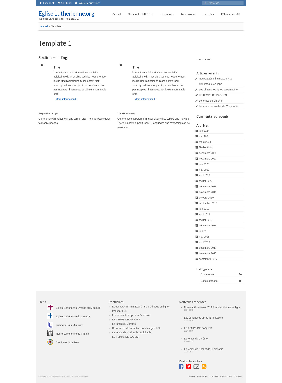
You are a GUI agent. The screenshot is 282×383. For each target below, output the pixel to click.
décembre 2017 (208, 247)
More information (66, 99)
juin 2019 (204, 208)
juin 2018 (204, 231)
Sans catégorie (209, 280)
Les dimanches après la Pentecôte (218, 89)
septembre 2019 (208, 203)
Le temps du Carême (211, 100)
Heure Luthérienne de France (68, 333)
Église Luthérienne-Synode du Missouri (73, 307)
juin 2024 (204, 130)
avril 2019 (204, 214)
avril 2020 (204, 175)
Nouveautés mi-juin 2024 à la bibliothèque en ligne (140, 306)
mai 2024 (204, 136)
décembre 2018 (208, 225)
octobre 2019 (206, 197)
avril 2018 (204, 242)
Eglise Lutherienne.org (66, 13)
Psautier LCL (119, 310)
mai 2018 (204, 236)
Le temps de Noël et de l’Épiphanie (218, 106)
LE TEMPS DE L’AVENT (126, 336)
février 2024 (205, 147)
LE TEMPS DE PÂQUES (213, 95)
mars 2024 (205, 141)
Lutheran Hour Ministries (65, 325)
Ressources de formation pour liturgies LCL (136, 328)
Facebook (203, 59)
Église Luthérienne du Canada (68, 316)
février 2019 (205, 219)
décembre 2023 (208, 153)
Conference (207, 274)
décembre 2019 (208, 186)
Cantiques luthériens (63, 342)
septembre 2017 (208, 258)
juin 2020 (204, 164)
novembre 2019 (208, 192)
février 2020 (205, 180)
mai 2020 (204, 169)
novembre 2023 (208, 158)
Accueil (44, 26)
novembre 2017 (208, 253)
